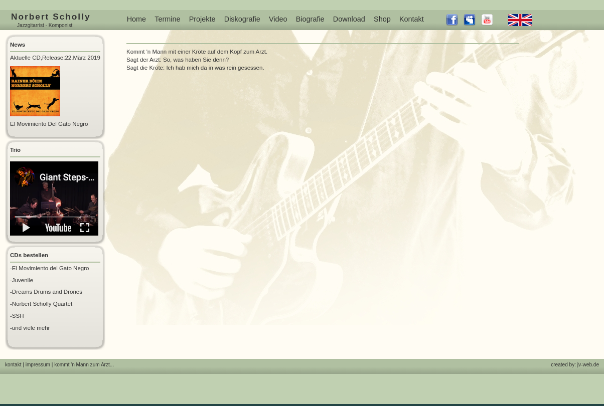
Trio (15, 150)
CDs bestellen (29, 255)
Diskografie (242, 19)
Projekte (202, 19)
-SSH (17, 316)
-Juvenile (21, 280)
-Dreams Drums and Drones (46, 292)
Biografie (310, 19)
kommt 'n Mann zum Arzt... (84, 364)
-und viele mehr (30, 328)
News (17, 45)
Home (136, 19)
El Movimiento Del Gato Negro (49, 124)
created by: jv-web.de (575, 364)
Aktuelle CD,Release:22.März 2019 (55, 58)
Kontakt (411, 19)
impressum (38, 364)
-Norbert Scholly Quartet (41, 304)
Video (278, 19)
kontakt (13, 364)
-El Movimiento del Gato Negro (49, 268)
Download (349, 19)
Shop (382, 19)
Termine (167, 19)
